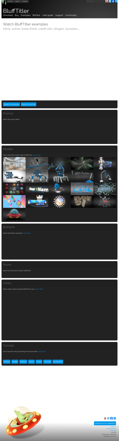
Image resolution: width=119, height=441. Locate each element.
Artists (39, 362)
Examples (25, 15)
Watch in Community (11, 104)
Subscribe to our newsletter (105, 423)
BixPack (36, 15)
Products (10, 1)
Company (24, 1)
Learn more (36, 155)
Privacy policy (111, 428)
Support (17, 1)
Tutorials (47, 362)
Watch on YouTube (28, 104)
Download (8, 15)
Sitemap (113, 430)
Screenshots (57, 362)
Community (71, 15)
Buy (17, 15)
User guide (47, 15)
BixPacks (23, 362)
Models (14, 362)
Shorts (31, 362)
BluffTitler (16, 11)
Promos (7, 362)
